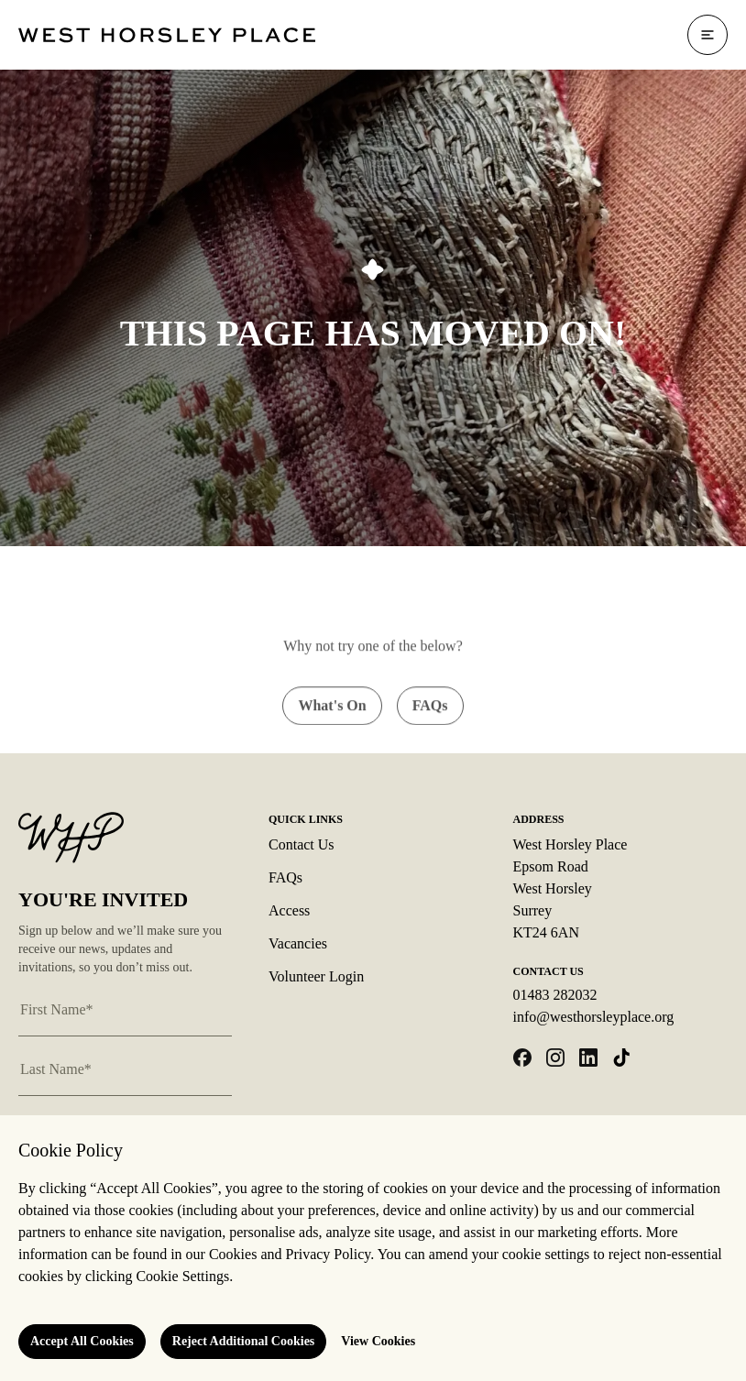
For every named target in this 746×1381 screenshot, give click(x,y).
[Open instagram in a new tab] (555, 1057)
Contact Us (302, 844)
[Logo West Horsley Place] (166, 35)
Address (539, 819)
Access (289, 910)
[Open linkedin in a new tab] (588, 1057)
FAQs (285, 877)
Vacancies (298, 943)
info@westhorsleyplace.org (594, 1017)
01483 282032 (555, 995)
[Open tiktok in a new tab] (621, 1057)
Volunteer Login (316, 976)
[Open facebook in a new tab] (522, 1057)
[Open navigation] (707, 35)
